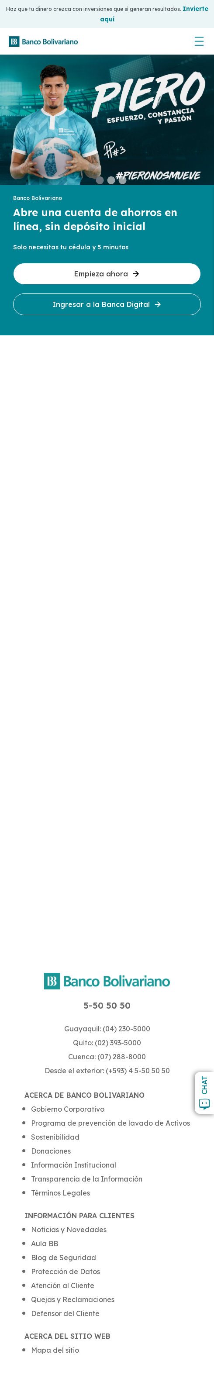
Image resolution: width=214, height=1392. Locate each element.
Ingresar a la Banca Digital (107, 304)
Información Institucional (73, 1165)
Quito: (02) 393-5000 (107, 1042)
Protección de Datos (65, 1271)
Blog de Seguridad (63, 1257)
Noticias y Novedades (69, 1229)
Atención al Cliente (62, 1285)
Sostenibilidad (55, 1137)
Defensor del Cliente (65, 1313)
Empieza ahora (107, 273)
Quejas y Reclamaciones (72, 1299)
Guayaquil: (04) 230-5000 (107, 1028)
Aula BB (44, 1243)
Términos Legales (60, 1193)
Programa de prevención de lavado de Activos (110, 1123)
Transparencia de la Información (86, 1179)
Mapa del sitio (55, 1350)
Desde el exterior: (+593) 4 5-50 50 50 (107, 1070)
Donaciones (51, 1151)
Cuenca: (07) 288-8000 (107, 1056)
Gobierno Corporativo (67, 1109)
